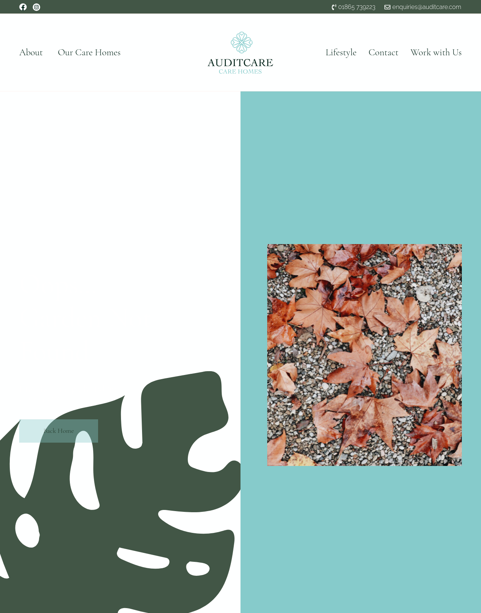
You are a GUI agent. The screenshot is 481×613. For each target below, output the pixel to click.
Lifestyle (341, 52)
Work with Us (435, 52)
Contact (384, 52)
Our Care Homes (89, 52)
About (31, 52)
